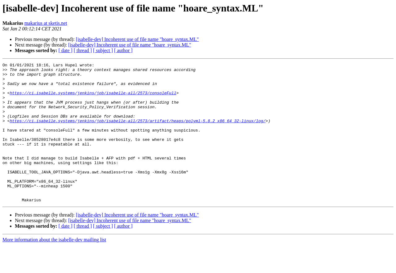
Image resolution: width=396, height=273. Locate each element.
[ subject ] (103, 50)
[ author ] (123, 50)
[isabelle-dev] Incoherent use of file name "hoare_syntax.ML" (137, 39)
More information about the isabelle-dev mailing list (54, 267)
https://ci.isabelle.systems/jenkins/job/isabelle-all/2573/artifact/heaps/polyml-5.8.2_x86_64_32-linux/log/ (137, 133)
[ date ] (65, 50)
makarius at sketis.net (45, 23)
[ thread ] (83, 50)
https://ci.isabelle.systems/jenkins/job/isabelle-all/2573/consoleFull (93, 99)
